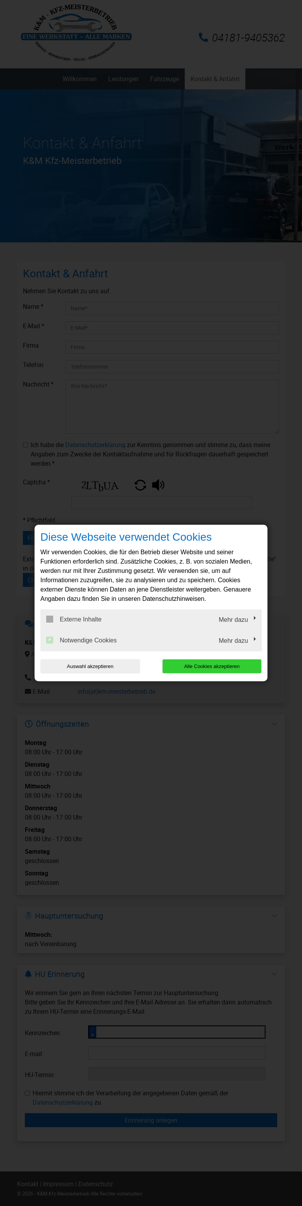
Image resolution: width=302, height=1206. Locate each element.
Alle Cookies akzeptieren (212, 666)
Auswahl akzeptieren (90, 666)
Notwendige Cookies (81, 640)
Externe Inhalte (74, 619)
